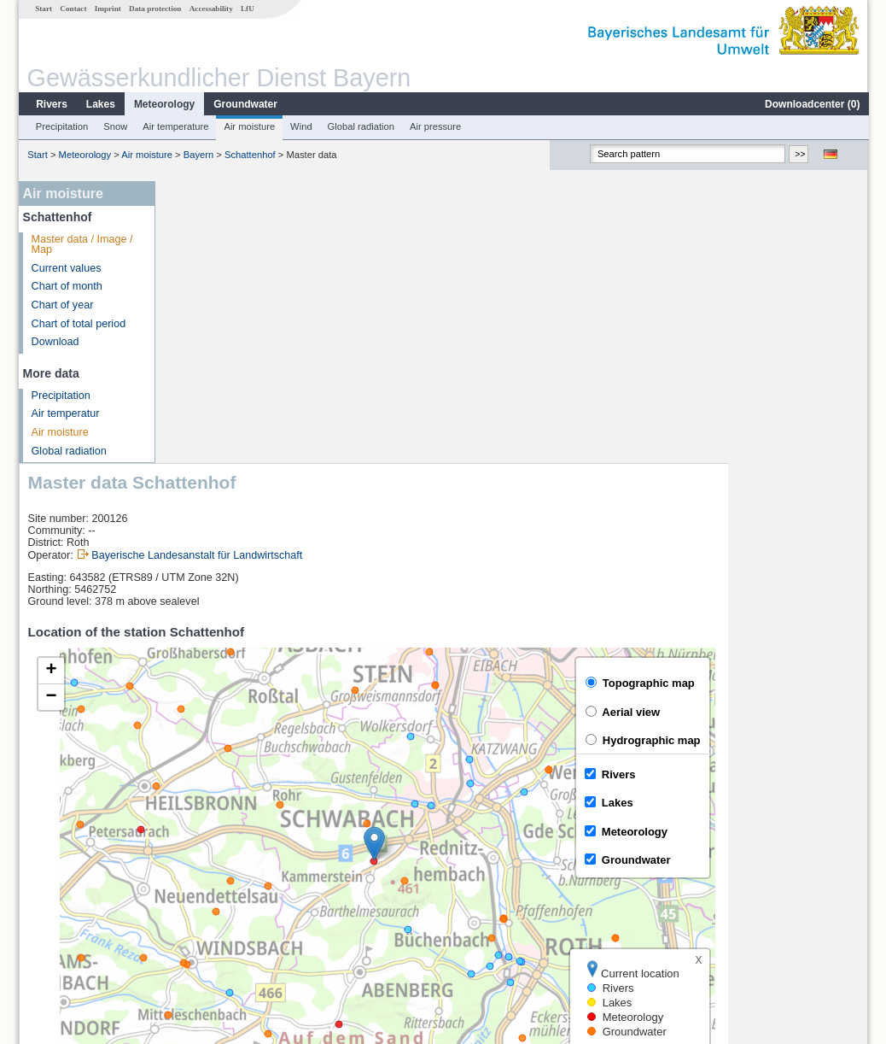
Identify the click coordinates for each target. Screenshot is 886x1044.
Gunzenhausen (215, 849)
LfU (247, 8)
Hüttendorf (204, 906)
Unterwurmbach (217, 887)
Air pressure (434, 126)
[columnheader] (327, 830)
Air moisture (248, 126)
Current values (66, 268)
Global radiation (360, 126)
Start (42, 8)
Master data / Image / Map (81, 244)
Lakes (99, 104)
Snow (114, 126)
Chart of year (62, 305)
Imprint (107, 8)
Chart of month (66, 286)
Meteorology (163, 104)
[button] (514, 561)
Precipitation (61, 126)
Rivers (51, 104)
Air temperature (174, 126)
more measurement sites (248, 924)
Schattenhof (249, 155)
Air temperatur (65, 413)
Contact (72, 8)
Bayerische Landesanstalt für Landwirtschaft (336, 273)
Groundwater (245, 104)
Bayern (198, 155)
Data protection (154, 8)
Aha (189, 868)
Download (55, 342)
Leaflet (815, 785)
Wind (300, 126)
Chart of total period (78, 324)
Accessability (210, 8)
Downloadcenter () (811, 104)
